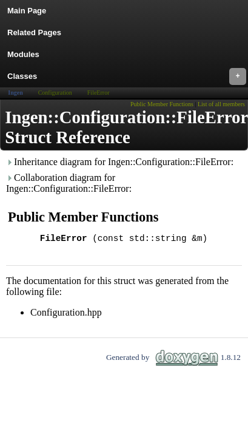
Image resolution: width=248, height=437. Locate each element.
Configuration (55, 92)
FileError (98, 92)
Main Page (26, 10)
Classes (126, 76)
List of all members (221, 104)
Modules (23, 54)
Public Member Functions (161, 104)
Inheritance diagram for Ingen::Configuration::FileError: (119, 162)
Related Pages (34, 32)
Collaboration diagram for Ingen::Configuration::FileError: (69, 183)
